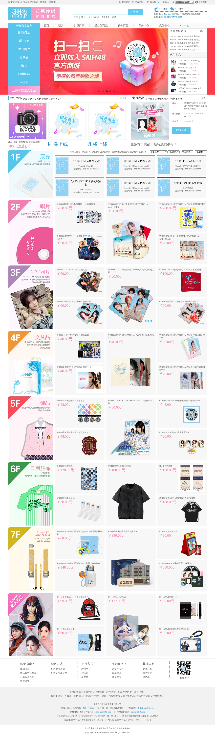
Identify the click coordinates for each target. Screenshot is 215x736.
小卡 (88, 17)
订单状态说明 (27, 677)
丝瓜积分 (86, 673)
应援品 (24, 82)
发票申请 (116, 673)
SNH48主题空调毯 (65, 468)
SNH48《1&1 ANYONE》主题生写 (72, 272)
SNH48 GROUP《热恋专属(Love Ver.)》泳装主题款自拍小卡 (182, 371)
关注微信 (179, 9)
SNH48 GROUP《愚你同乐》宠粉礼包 (175, 565)
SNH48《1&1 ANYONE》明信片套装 (73, 337)
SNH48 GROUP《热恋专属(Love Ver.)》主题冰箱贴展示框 (182, 339)
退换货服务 (118, 669)
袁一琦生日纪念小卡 (168, 599)
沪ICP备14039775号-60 (67, 716)
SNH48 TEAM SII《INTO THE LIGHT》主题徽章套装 (130, 404)
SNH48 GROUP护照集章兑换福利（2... (187, 49)
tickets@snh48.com (173, 17)
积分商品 (123, 25)
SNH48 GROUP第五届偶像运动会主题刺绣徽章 (179, 403)
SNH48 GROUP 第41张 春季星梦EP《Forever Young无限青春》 (80, 240)
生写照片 (24, 49)
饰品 (24, 65)
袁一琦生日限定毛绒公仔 (119, 599)
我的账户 (124, 2)
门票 (114, 17)
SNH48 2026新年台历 (168, 533)
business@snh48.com (102, 712)
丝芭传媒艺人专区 (24, 90)
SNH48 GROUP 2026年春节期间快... (185, 36)
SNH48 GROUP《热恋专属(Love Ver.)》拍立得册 (180, 272)
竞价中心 (143, 25)
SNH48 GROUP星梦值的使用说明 (184, 43)
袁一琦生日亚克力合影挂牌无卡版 (174, 631)
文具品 (24, 57)
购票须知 (24, 681)
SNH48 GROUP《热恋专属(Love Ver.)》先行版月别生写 (131, 273)
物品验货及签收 (28, 673)
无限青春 (105, 17)
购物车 (151, 2)
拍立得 (96, 17)
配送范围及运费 (59, 673)
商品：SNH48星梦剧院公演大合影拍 (24, 142)
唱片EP (24, 40)
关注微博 (163, 9)
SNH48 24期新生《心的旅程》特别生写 (74, 303)
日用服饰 (24, 74)
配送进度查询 (58, 669)
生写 (76, 17)
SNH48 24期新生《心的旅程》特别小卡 (74, 369)
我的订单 (138, 2)
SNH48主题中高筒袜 (66, 500)
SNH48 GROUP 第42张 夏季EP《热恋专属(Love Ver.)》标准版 (128, 208)
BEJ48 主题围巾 (167, 468)
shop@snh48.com (138, 712)
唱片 (61, 25)
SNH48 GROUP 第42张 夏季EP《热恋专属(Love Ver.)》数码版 (179, 240)
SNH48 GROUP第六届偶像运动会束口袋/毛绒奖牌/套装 (80, 535)
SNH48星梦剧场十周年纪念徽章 (71, 403)
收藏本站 (163, 2)
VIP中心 (184, 25)
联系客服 (201, 2)
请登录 (43, 2)
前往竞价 (181, 130)
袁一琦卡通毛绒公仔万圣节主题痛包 (72, 599)
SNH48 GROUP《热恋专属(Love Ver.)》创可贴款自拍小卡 (131, 339)
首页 (46, 25)
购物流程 (24, 669)
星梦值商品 (101, 25)
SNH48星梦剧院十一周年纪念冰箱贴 (72, 434)
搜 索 (135, 11)
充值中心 (164, 25)
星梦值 (84, 677)
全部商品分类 (24, 25)
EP (82, 17)
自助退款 (147, 673)
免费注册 (52, 2)
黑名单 (146, 677)
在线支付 (86, 669)
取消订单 (147, 669)
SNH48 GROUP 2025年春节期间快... (185, 40)
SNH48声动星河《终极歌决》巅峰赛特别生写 (179, 303)
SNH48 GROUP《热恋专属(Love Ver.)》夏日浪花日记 (182, 206)
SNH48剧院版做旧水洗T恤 (119, 468)
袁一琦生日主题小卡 (66, 631)
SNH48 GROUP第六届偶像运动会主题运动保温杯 (78, 565)
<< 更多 (201, 31)
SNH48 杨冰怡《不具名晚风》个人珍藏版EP (76, 206)
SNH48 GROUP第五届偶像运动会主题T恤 (177, 500)
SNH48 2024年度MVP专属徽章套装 (174, 434)
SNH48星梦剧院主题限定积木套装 (123, 533)
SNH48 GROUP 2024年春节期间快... (185, 46)
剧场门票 (79, 25)
